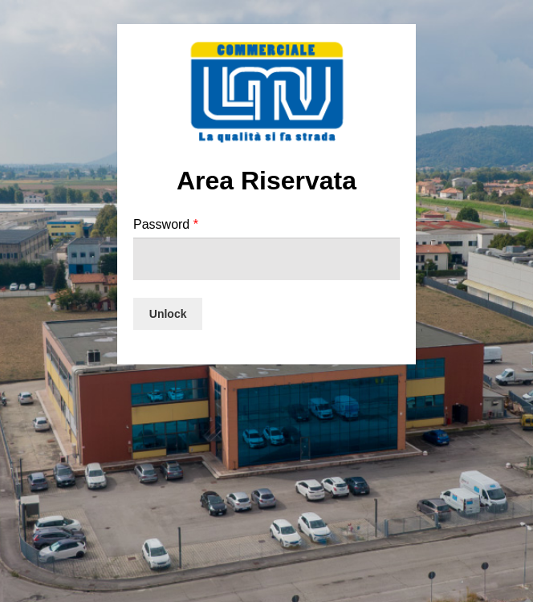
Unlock (168, 313)
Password (165, 224)
